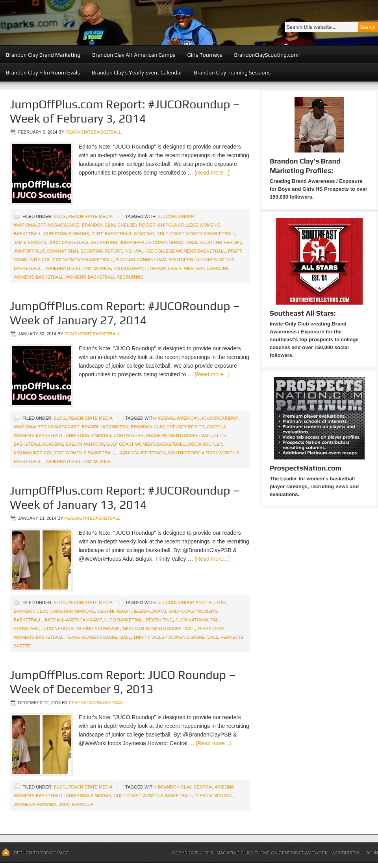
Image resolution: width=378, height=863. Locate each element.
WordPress (345, 852)
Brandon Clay (98, 225)
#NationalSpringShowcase (47, 225)
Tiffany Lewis (165, 268)
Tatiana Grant (130, 268)
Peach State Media (90, 216)
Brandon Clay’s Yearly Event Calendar (137, 72)
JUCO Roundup (76, 804)
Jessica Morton (214, 795)
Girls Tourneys (204, 55)
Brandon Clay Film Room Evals (43, 72)
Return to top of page (41, 852)
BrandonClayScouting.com (266, 55)
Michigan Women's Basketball (158, 628)
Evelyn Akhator (84, 444)
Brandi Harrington (105, 426)
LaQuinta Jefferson (141, 452)
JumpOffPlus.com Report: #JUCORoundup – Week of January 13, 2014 (125, 497)
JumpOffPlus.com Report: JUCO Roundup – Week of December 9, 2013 (123, 682)
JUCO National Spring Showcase (80, 628)
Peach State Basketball (96, 22)
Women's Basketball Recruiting (104, 277)
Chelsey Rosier (136, 225)
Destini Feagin (114, 611)
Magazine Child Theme (243, 852)
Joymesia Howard (35, 804)
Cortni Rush (128, 435)
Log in (370, 852)
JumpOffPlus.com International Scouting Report (180, 242)
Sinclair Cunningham (141, 259)
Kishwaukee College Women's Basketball (175, 251)
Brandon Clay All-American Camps (133, 55)
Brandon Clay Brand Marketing (43, 55)
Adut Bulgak (211, 602)
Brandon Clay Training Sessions (232, 72)
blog (60, 216)
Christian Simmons (66, 233)
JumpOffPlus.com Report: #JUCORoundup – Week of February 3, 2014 (125, 111)
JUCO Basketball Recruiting (83, 242)
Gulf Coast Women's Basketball (196, 233)
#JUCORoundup (175, 216)
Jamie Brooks (30, 242)
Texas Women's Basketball (98, 637)
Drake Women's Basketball (179, 435)
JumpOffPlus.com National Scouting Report (68, 251)
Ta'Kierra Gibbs (62, 268)
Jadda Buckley (204, 444)
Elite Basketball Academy (122, 233)
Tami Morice (97, 268)
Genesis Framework (303, 852)
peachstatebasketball (93, 132)
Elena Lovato (150, 611)
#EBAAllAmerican (179, 418)
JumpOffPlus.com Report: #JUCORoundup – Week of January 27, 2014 (125, 313)
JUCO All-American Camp (73, 619)
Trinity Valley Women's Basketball (175, 637)
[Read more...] (212, 172)
